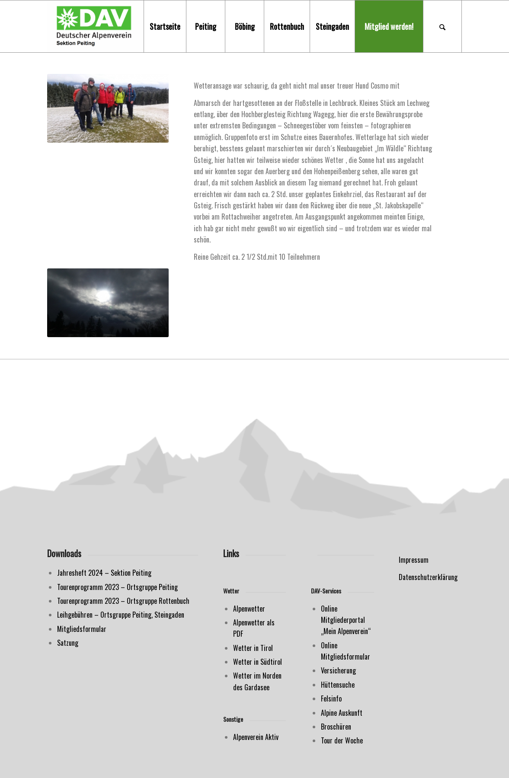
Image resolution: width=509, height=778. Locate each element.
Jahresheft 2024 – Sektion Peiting (104, 573)
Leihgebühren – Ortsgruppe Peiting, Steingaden (120, 614)
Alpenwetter (249, 608)
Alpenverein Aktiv (256, 737)
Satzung (67, 643)
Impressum (414, 560)
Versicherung (338, 670)
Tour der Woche (342, 740)
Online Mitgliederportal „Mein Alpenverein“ (346, 620)
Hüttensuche (338, 684)
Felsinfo (331, 698)
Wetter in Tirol (253, 648)
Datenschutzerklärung (428, 577)
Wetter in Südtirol (257, 662)
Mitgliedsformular (81, 629)
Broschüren (336, 726)
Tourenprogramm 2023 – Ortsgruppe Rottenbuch (123, 601)
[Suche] (442, 26)
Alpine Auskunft (341, 713)
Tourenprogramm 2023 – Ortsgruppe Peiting (117, 587)
